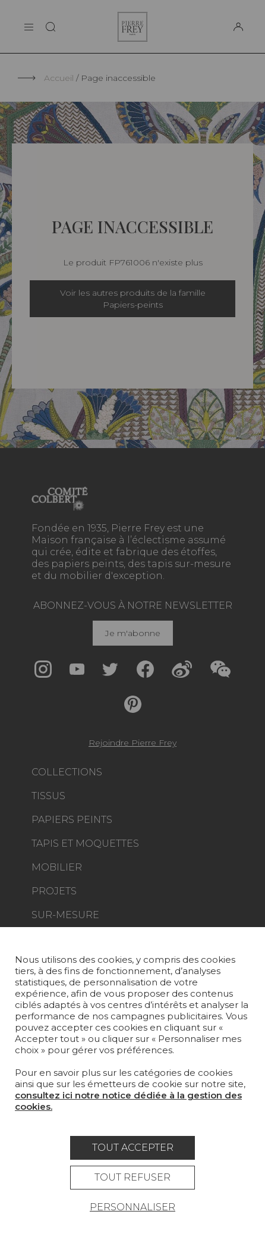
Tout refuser (132, 1177)
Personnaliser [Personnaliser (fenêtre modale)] (132, 1207)
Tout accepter (132, 1147)
